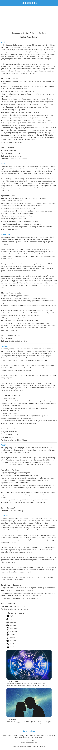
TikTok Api (35, 746)
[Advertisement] (29, 18)
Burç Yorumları (6, 735)
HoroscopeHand (18, 33)
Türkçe (32, 740)
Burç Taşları (30, 33)
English (26, 740)
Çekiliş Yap (16, 746)
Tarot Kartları (38, 737)
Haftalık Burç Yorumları (21, 735)
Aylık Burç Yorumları (37, 735)
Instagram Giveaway (25, 746)
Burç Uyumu (28, 737)
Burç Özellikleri (50, 735)
